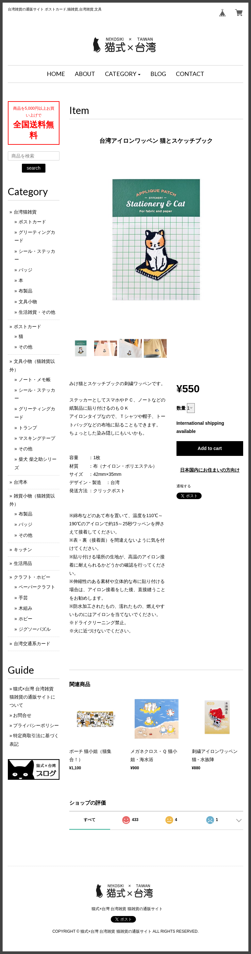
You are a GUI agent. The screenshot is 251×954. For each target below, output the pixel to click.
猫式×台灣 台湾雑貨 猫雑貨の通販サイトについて (32, 697)
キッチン (23, 549)
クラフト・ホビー (32, 577)
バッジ (25, 269)
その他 (25, 346)
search (34, 168)
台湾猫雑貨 (25, 212)
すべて (89, 819)
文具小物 (28, 301)
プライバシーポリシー (36, 725)
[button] (123, 74)
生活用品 (23, 563)
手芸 (23, 597)
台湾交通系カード (32, 643)
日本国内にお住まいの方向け (210, 470)
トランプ (28, 427)
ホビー (25, 618)
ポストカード (32, 221)
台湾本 (20, 482)
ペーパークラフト (37, 586)
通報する (183, 486)
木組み (25, 608)
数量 (181, 408)
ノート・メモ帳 (35, 379)
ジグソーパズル (35, 629)
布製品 (25, 290)
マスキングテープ (37, 438)
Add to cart (210, 448)
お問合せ (22, 715)
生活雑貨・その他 (37, 312)
